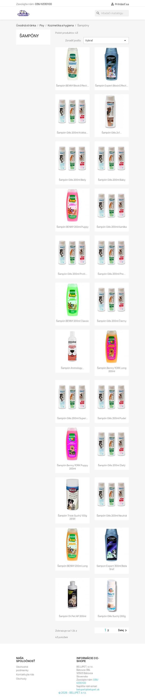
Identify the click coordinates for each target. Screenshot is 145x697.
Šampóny (29, 36)
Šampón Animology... (72, 367)
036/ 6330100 (43, 4)
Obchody (21, 678)
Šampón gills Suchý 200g (112, 616)
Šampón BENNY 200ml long (72, 565)
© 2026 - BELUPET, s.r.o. (72, 692)
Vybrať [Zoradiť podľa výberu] (106, 40)
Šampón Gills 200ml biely (72, 179)
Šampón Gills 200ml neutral (112, 515)
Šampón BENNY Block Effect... (72, 85)
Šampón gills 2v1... (112, 132)
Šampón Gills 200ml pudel (112, 418)
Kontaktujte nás (25, 674)
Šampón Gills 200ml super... (72, 418)
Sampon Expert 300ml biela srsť (112, 567)
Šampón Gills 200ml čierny (111, 320)
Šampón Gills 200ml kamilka (112, 226)
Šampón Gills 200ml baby (111, 179)
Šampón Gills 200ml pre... (112, 273)
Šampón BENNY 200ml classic (72, 320)
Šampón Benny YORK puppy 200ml (72, 467)
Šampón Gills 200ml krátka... (72, 132)
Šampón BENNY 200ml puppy (72, 226)
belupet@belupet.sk (88, 689)
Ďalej (123, 630)
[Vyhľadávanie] (112, 13)
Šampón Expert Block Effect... (111, 85)
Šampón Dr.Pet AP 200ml (72, 616)
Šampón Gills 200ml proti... (72, 273)
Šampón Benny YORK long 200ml (111, 369)
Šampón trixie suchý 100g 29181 (72, 517)
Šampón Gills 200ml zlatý (111, 465)
